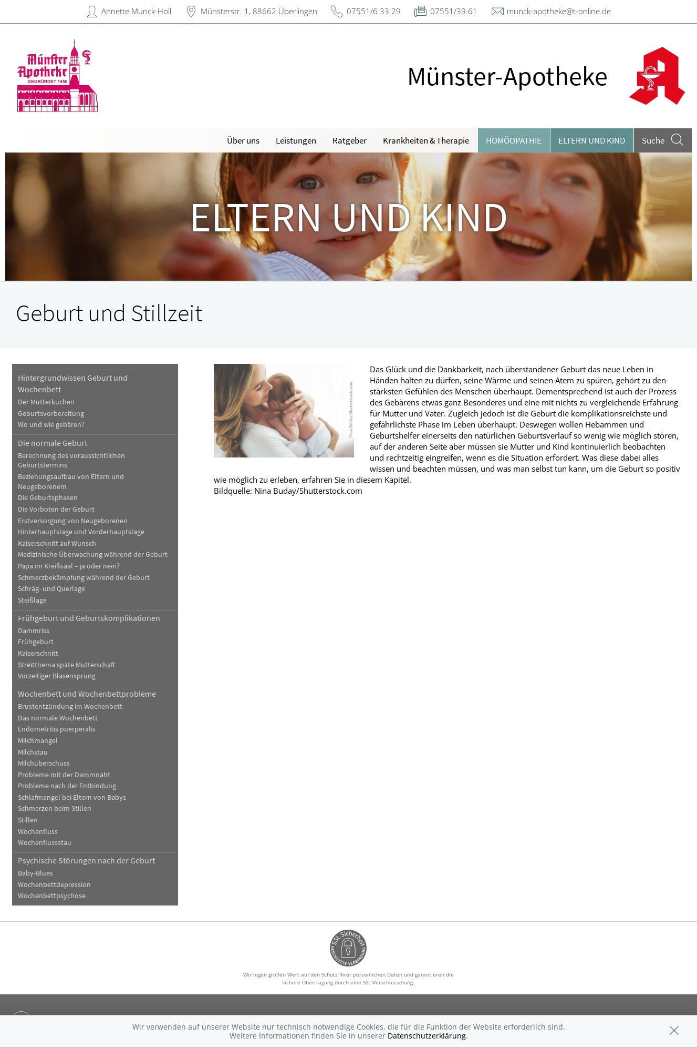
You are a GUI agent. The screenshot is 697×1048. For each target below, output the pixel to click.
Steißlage (32, 600)
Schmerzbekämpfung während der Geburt (84, 577)
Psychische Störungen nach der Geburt (86, 860)
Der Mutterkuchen (46, 402)
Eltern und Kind (591, 140)
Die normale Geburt (52, 442)
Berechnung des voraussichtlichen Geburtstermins (71, 460)
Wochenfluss (38, 831)
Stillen (28, 820)
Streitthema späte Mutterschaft (66, 664)
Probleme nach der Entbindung (67, 785)
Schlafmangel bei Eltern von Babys (72, 797)
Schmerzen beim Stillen (54, 808)
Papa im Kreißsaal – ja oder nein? (69, 566)
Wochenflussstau (44, 842)
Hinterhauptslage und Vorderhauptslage (81, 531)
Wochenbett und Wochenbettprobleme (87, 693)
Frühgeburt (36, 641)
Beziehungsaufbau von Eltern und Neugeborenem (71, 481)
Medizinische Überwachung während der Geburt (93, 554)
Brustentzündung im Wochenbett (70, 706)
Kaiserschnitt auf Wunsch (57, 543)
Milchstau (33, 752)
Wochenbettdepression (54, 884)
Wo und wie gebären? (51, 424)
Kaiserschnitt (38, 653)
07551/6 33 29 (374, 11)
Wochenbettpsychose (52, 895)
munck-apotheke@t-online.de (559, 11)
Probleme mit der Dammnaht (64, 774)
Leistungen (296, 140)
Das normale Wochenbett (58, 718)
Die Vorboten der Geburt (56, 509)
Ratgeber (349, 140)
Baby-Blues (35, 873)
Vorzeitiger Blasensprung (57, 675)
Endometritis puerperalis (57, 729)
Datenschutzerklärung (427, 1036)
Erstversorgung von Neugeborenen (73, 520)
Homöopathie (514, 140)
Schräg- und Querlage (51, 588)
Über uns (243, 140)
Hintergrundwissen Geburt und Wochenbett (73, 383)
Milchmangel (38, 740)
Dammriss (33, 630)
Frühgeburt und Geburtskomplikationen (89, 618)
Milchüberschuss (44, 763)
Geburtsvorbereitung (51, 413)
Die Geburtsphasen (48, 497)
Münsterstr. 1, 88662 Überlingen (259, 11)
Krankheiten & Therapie (426, 140)
